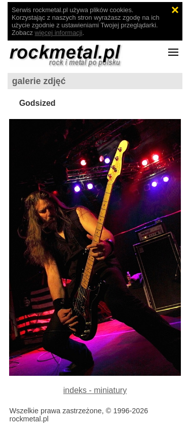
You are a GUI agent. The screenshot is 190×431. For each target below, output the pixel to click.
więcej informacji (59, 32)
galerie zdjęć (39, 81)
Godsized (37, 103)
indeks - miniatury (95, 390)
